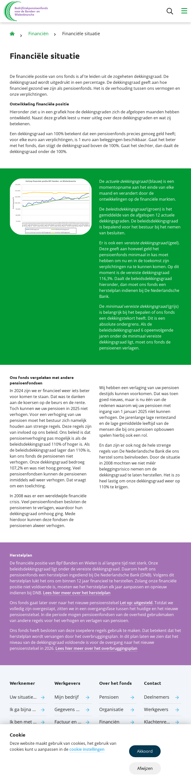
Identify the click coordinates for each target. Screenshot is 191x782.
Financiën (38, 33)
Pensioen (109, 697)
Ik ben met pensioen (28, 722)
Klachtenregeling (161, 722)
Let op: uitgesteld (136, 602)
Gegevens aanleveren (73, 709)
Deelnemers (156, 697)
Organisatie (111, 709)
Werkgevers (156, 709)
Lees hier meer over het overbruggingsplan (96, 648)
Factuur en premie (73, 722)
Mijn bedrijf (66, 697)
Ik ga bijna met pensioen (28, 709)
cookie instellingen (86, 749)
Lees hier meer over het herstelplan (76, 592)
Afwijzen (145, 768)
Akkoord (145, 751)
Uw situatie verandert (28, 697)
